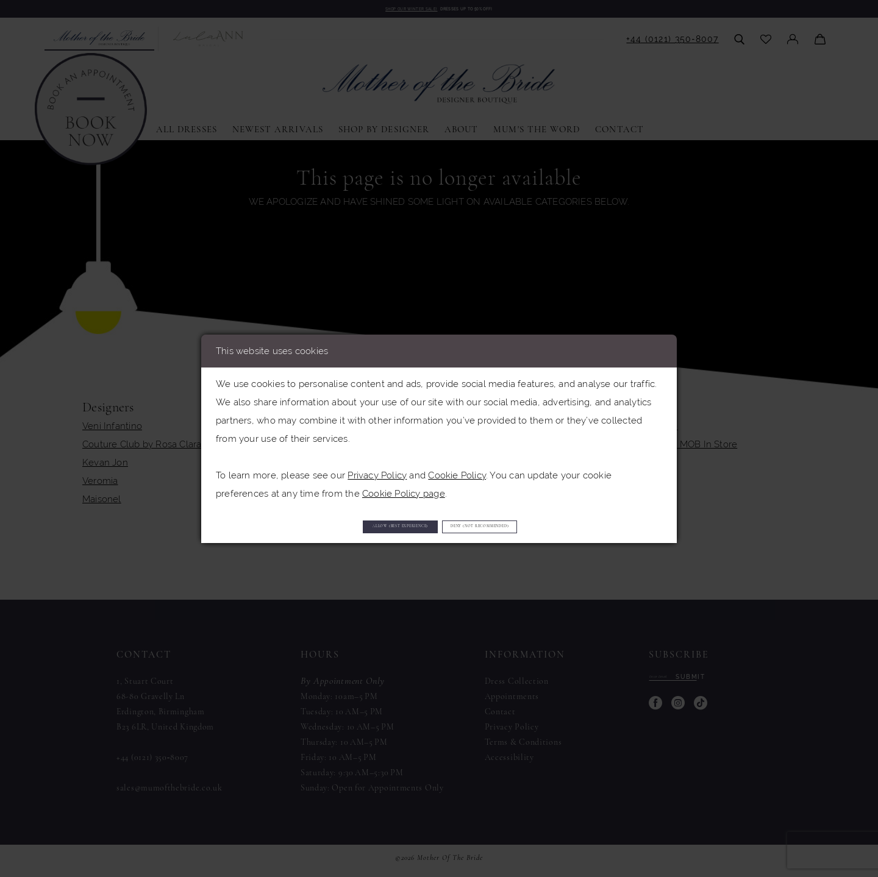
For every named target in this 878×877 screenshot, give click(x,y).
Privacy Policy (377, 469)
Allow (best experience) (350, 526)
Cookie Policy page (403, 488)
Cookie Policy (457, 469)
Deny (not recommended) (533, 526)
